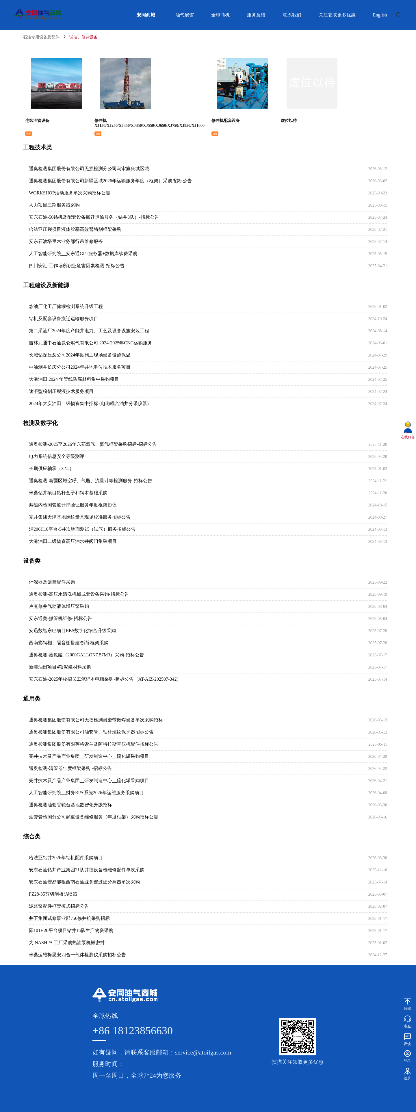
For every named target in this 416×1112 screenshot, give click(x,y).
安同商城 (146, 14)
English (380, 14)
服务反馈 (256, 14)
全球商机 (220, 14)
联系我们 (292, 14)
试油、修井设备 (83, 37)
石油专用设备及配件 (41, 37)
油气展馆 (184, 14)
